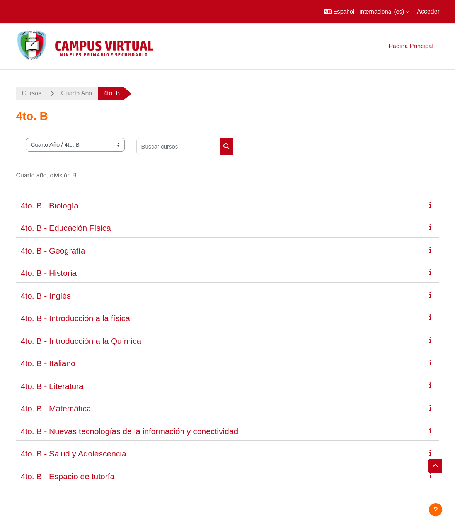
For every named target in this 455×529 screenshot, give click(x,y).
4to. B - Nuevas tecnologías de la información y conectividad (130, 431)
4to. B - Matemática (56, 408)
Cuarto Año (76, 93)
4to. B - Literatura (52, 386)
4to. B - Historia (49, 273)
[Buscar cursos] (178, 146)
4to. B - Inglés (46, 295)
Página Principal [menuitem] (411, 46)
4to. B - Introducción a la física (75, 318)
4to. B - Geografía (53, 250)
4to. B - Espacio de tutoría (68, 476)
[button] (366, 11)
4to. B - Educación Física (66, 227)
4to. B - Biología (49, 205)
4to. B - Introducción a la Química (81, 340)
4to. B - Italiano (48, 363)
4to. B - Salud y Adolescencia (73, 453)
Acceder (428, 11)
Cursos (32, 93)
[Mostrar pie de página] (436, 510)
